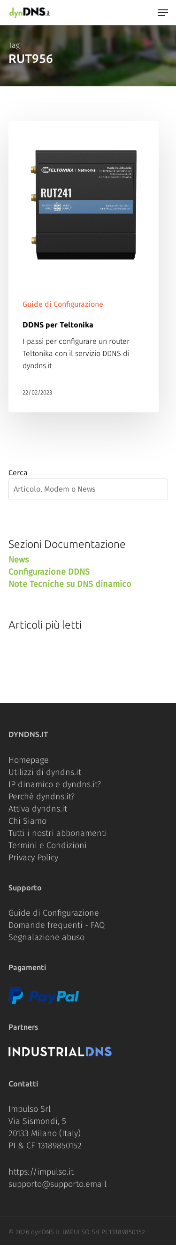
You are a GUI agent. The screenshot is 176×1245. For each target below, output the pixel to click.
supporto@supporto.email (57, 1184)
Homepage (28, 760)
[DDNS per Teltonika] (83, 266)
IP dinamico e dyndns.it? (54, 784)
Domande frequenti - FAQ (56, 925)
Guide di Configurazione (63, 304)
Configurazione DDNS (49, 572)
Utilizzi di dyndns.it (44, 772)
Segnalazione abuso (46, 937)
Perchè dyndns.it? (41, 796)
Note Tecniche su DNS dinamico (69, 584)
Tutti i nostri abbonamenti (57, 833)
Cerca (18, 472)
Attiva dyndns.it (37, 809)
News (18, 559)
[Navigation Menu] (163, 12)
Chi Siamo (27, 821)
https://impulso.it (41, 1172)
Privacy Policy (33, 857)
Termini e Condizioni (47, 845)
